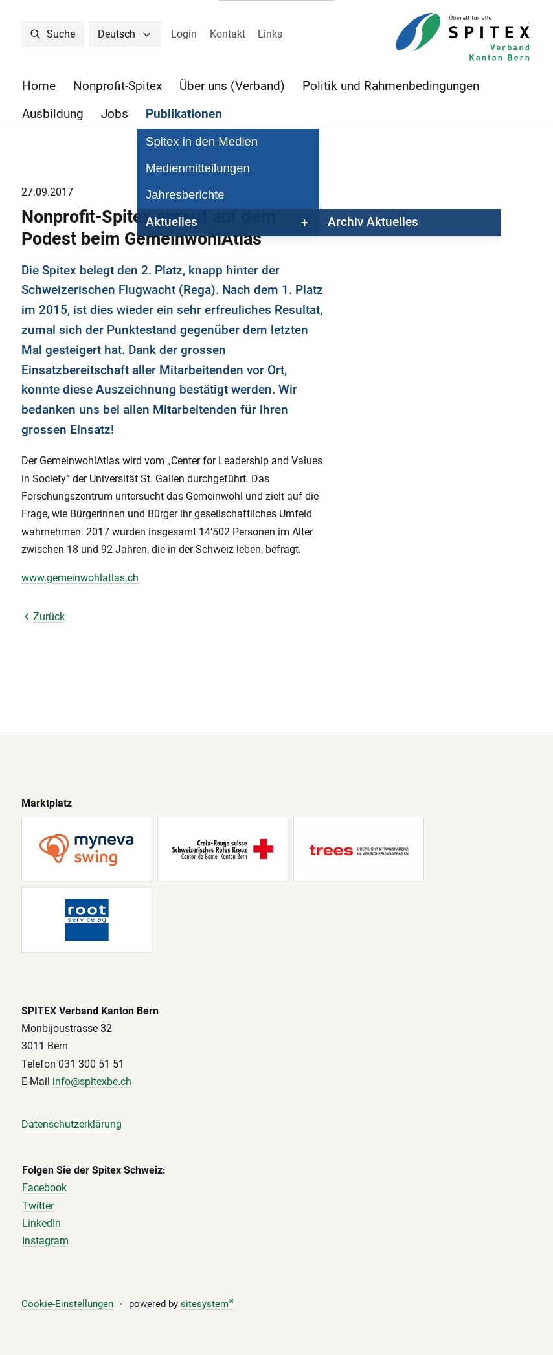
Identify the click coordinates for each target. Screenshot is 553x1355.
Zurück (43, 616)
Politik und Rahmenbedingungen (390, 86)
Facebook (44, 1188)
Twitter (38, 1206)
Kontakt (227, 34)
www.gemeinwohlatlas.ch (80, 578)
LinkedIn (41, 1223)
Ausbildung (53, 114)
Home (39, 86)
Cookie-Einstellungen (67, 1304)
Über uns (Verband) (232, 86)
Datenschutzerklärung (71, 1124)
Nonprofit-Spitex (117, 86)
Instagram (45, 1241)
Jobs (114, 114)
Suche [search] (52, 34)
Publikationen (184, 114)
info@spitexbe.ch (91, 1081)
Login (184, 34)
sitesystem (207, 1304)
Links (270, 34)
